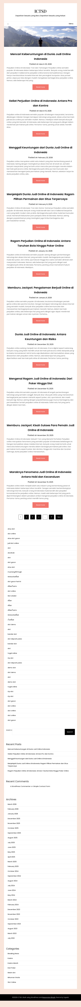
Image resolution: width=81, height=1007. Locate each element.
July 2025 (11, 849)
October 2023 (13, 925)
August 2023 (12, 935)
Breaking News (13, 960)
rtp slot (10, 664)
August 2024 (12, 887)
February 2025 (13, 873)
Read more (40, 87)
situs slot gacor (14, 545)
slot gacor (12, 568)
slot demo (12, 631)
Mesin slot (12, 979)
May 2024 (11, 901)
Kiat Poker (12, 974)
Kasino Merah (13, 969)
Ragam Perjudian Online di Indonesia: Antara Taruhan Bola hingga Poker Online (38, 777)
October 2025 (13, 834)
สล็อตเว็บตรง (12, 592)
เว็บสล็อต (11, 626)
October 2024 (13, 877)
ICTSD (40, 10)
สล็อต (10, 607)
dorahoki (11, 559)
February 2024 (13, 911)
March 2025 (12, 868)
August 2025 (12, 844)
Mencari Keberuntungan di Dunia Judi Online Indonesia (29, 755)
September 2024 (14, 882)
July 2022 (11, 944)
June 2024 (12, 896)
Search (9, 736)
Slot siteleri (12, 602)
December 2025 (14, 825)
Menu (71, 23)
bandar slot (12, 640)
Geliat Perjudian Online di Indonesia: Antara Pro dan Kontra (30, 760)
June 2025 (12, 853)
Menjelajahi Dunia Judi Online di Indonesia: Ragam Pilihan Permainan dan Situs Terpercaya (40, 199)
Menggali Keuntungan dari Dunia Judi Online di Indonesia (30, 765)
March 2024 (12, 906)
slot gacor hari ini (14, 588)
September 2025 (14, 839)
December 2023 (14, 916)
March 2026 (12, 810)
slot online (12, 540)
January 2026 (13, 820)
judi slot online (13, 549)
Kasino (10, 964)
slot (9, 554)
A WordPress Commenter (20, 793)
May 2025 (11, 858)
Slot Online (12, 988)
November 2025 (14, 830)
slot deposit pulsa (15, 645)
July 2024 (11, 892)
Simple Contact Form (41, 793)
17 (51, 523)
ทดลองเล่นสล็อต (13, 583)
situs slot (11, 535)
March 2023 (12, 940)
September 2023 (14, 930)
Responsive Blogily (48, 1004)
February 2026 (13, 815)
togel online (12, 659)
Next (59, 523)
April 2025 (11, 863)
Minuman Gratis (14, 984)
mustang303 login (15, 578)
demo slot (12, 674)
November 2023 (14, 920)
